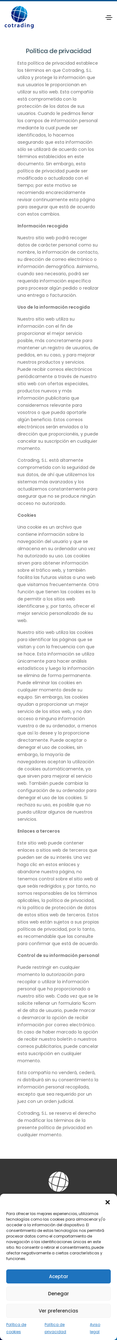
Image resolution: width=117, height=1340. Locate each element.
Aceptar (58, 1276)
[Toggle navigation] (108, 17)
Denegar (58, 1293)
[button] (108, 1201)
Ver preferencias (58, 1311)
